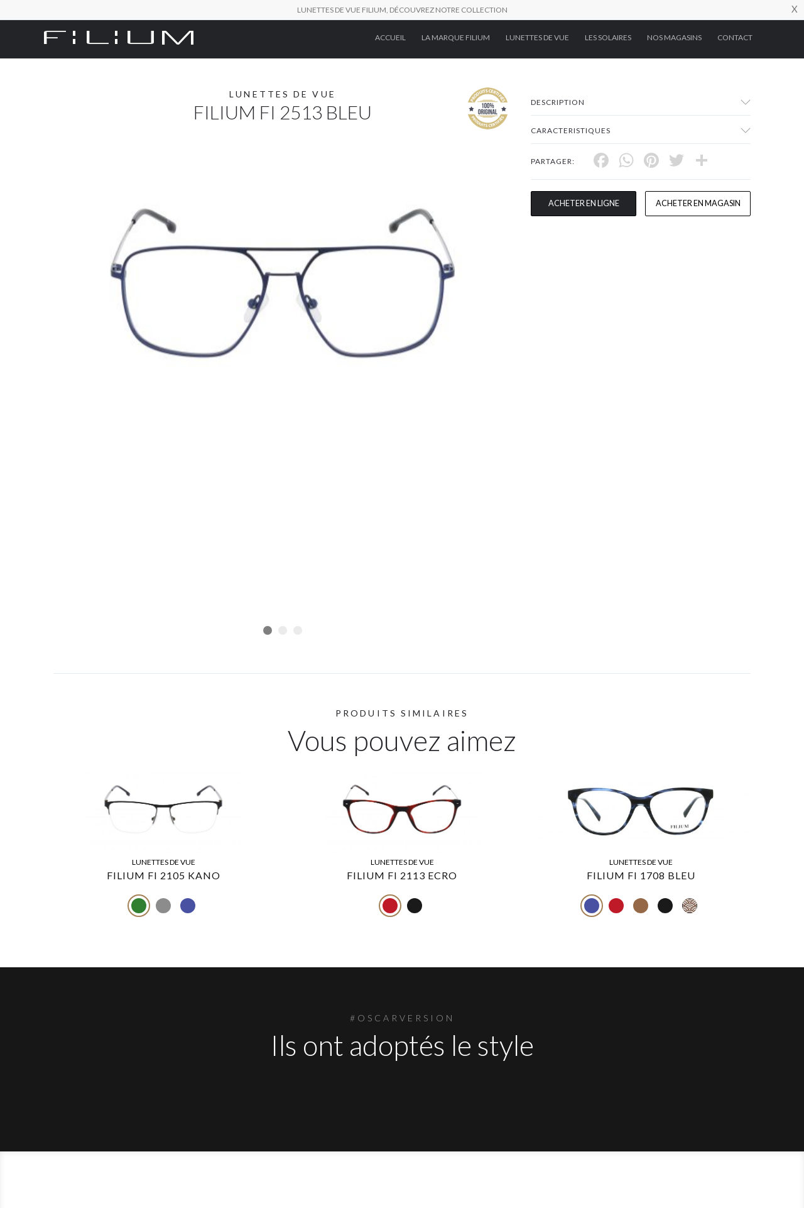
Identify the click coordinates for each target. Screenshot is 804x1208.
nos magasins (674, 37)
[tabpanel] (282, 283)
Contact (734, 37)
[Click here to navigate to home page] (118, 36)
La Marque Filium (455, 37)
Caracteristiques (571, 130)
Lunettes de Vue (537, 37)
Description (558, 102)
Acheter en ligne (583, 204)
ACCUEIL (390, 37)
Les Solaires (608, 37)
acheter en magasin (698, 204)
